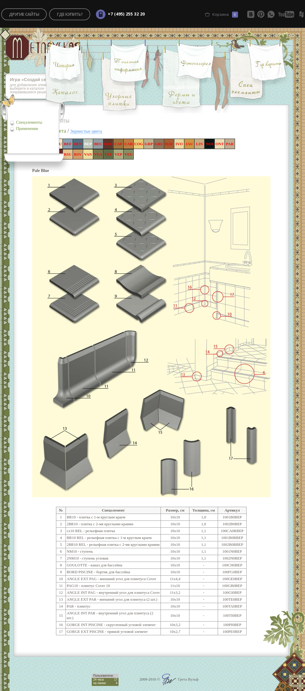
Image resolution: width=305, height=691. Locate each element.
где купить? (70, 14)
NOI (209, 144)
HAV (169, 144)
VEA (98, 154)
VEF (108, 154)
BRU (108, 144)
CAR (128, 144)
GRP (149, 144)
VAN (88, 154)
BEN (78, 144)
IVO (179, 144)
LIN (199, 144)
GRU (159, 144)
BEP (88, 144)
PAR (230, 144)
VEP (118, 154)
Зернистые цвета (86, 131)
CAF (118, 144)
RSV (78, 154)
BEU (98, 144)
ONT (219, 144)
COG (138, 144)
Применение (27, 128)
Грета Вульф (180, 679)
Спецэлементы (29, 122)
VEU (129, 154)
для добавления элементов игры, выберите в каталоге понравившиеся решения (39, 86)
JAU (189, 144)
